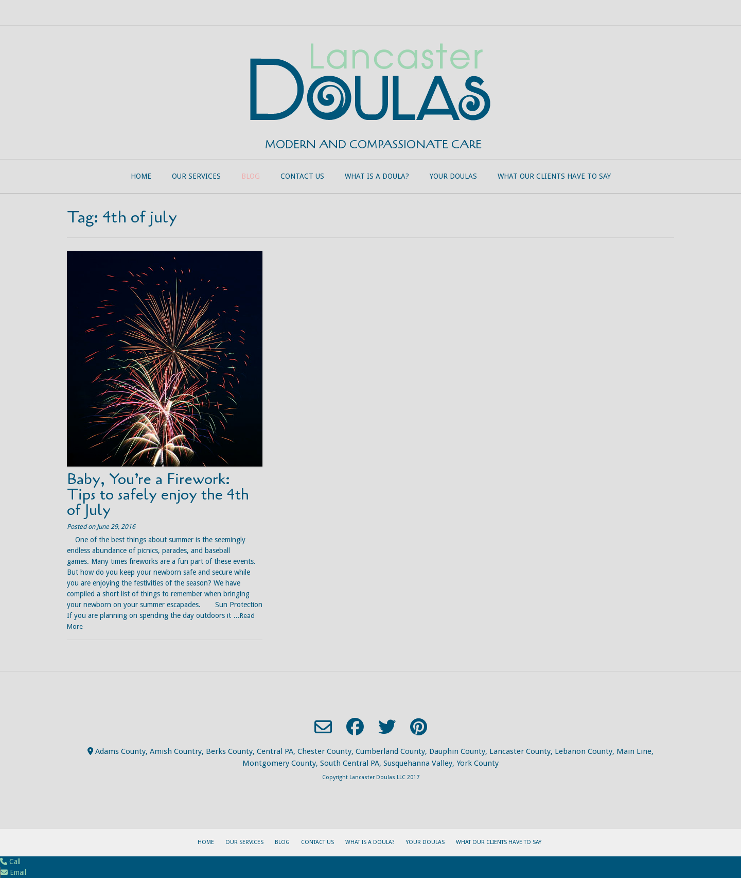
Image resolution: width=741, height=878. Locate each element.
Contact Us (302, 176)
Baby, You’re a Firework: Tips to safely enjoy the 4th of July (158, 495)
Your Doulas (453, 176)
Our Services (196, 176)
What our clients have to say (554, 176)
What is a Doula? (377, 176)
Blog (250, 176)
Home (141, 176)
